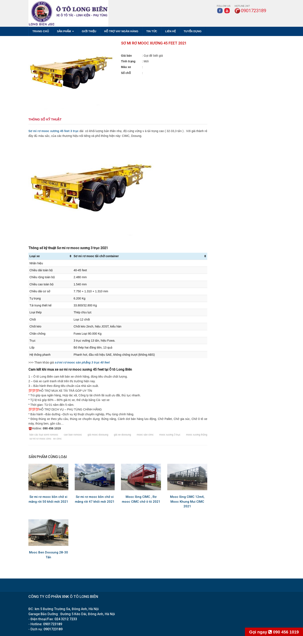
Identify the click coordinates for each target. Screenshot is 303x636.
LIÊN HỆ (170, 31)
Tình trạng (128, 61)
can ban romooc (73, 434)
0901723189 (52, 624)
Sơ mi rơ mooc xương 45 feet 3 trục (53, 131)
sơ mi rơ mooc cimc (40, 438)
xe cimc (57, 438)
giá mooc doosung (98, 434)
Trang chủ (40, 31)
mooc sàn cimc (145, 434)
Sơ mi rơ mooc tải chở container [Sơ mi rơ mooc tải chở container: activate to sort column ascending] (96, 256)
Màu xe (126, 67)
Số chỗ (126, 73)
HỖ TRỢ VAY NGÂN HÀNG (121, 31)
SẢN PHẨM (65, 31)
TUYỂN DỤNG (193, 31)
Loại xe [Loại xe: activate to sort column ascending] (34, 256)
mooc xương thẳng (196, 434)
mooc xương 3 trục (170, 434)
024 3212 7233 (65, 619)
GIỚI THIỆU (89, 31)
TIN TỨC (151, 31)
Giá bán (126, 55)
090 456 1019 (274, 632)
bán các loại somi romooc (43, 434)
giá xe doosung (122, 434)
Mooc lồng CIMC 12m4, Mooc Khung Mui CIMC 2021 (187, 501)
